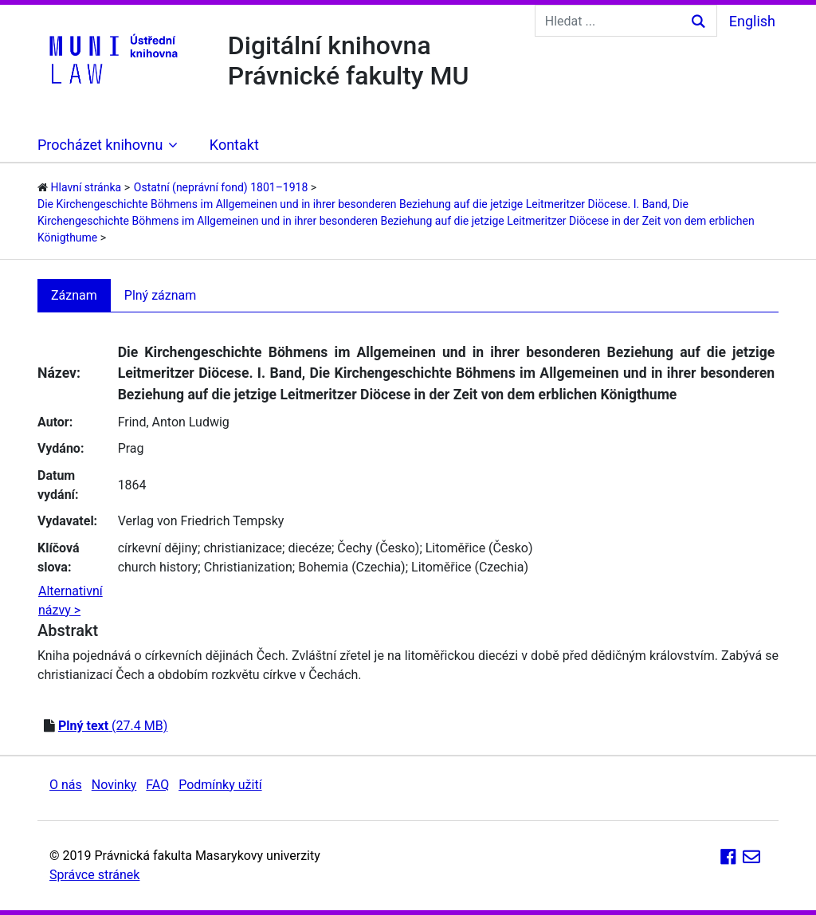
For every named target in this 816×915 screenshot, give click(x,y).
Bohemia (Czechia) (352, 567)
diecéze (310, 548)
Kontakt (234, 144)
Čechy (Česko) (378, 548)
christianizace (242, 548)
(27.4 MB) (112, 725)
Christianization (248, 567)
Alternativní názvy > (70, 600)
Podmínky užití (219, 784)
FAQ (157, 784)
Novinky (114, 784)
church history (158, 567)
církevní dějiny (158, 548)
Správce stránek (94, 874)
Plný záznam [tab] (160, 295)
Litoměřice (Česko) (479, 548)
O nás (65, 784)
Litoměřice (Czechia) (469, 567)
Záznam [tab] (74, 295)
